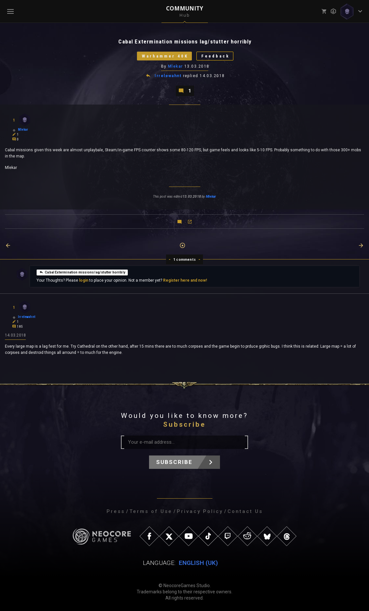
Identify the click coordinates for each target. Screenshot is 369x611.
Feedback (215, 56)
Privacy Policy (200, 511)
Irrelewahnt (168, 76)
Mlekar (175, 66)
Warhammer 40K (165, 56)
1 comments (184, 259)
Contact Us (245, 511)
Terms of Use (150, 511)
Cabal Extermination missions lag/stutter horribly (82, 272)
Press (116, 511)
